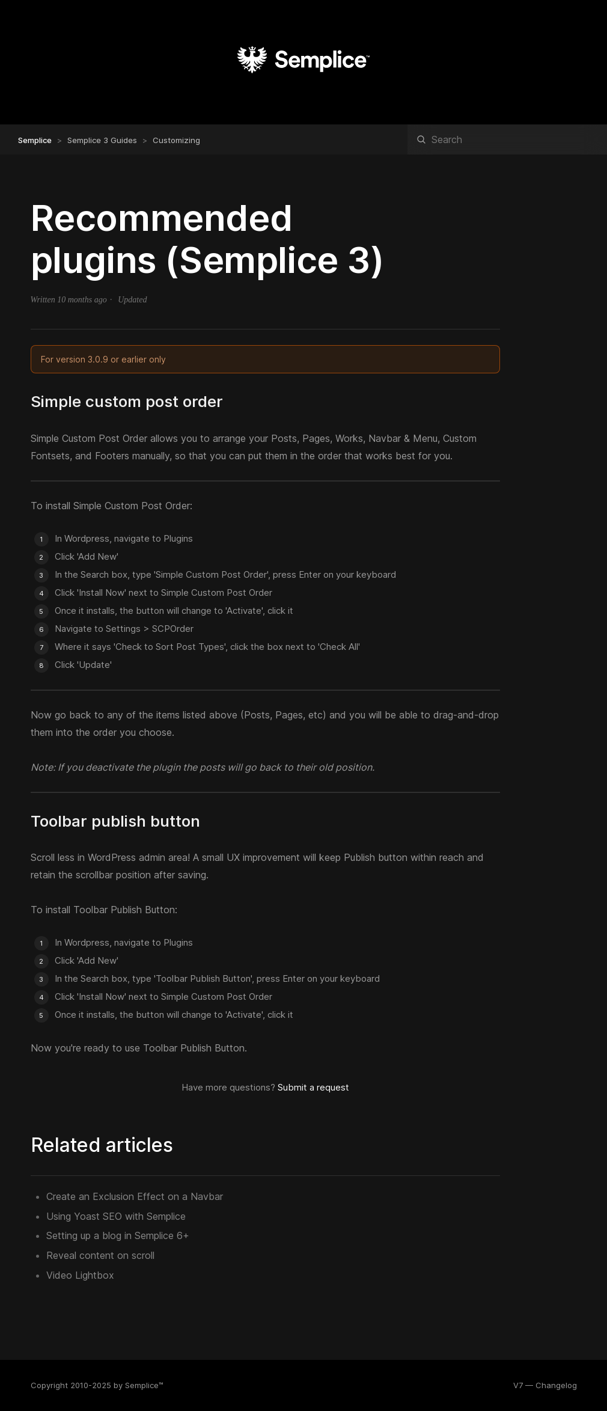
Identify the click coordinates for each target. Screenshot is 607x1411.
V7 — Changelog (545, 1385)
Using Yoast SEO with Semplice (116, 1216)
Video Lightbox (80, 1275)
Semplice (35, 140)
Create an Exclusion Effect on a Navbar (134, 1196)
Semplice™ (144, 1385)
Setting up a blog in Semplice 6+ (117, 1235)
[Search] (507, 139)
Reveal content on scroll (100, 1255)
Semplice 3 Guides (102, 140)
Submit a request (313, 1087)
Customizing (176, 140)
